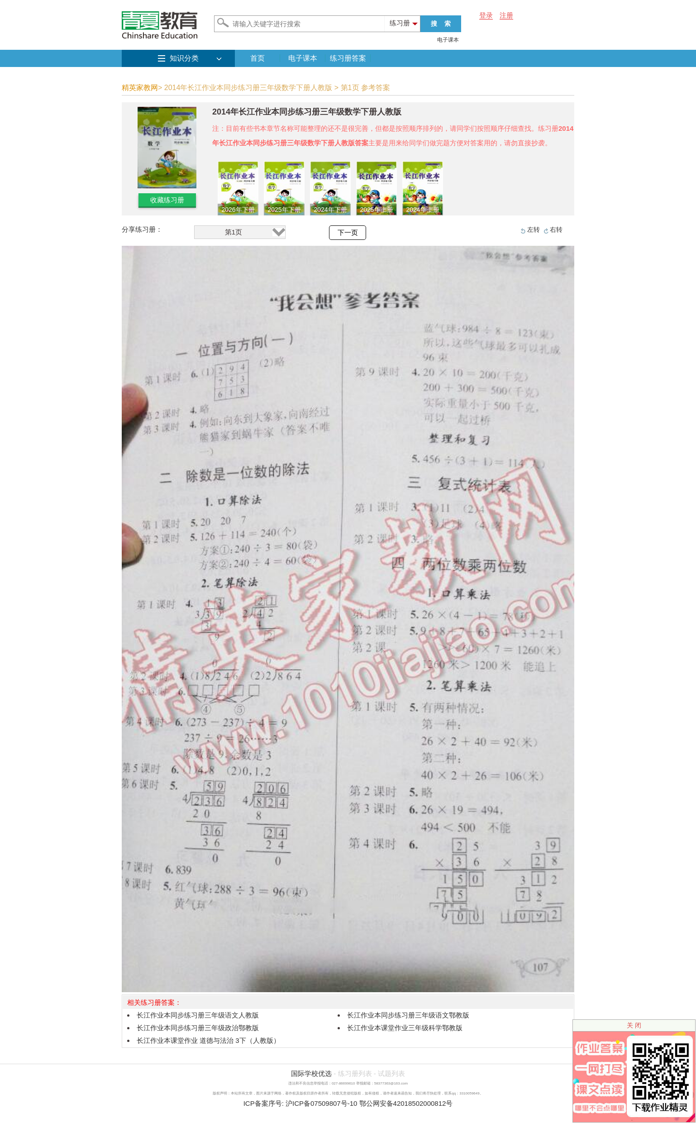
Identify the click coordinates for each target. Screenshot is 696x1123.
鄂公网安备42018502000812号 (406, 1103)
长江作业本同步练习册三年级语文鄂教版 (408, 1015)
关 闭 (634, 1025)
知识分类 (184, 58)
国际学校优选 (311, 1073)
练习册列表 (355, 1073)
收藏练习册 (167, 200)
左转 (533, 229)
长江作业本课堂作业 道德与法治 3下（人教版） (208, 1040)
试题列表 (391, 1073)
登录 (486, 15)
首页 (257, 58)
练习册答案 (348, 58)
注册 (506, 15)
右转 (556, 229)
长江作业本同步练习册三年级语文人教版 (198, 1015)
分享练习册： (142, 229)
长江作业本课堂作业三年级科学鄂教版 (404, 1028)
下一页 (348, 232)
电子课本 (448, 40)
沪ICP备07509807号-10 (321, 1103)
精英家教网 (140, 87)
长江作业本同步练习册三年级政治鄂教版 (198, 1028)
